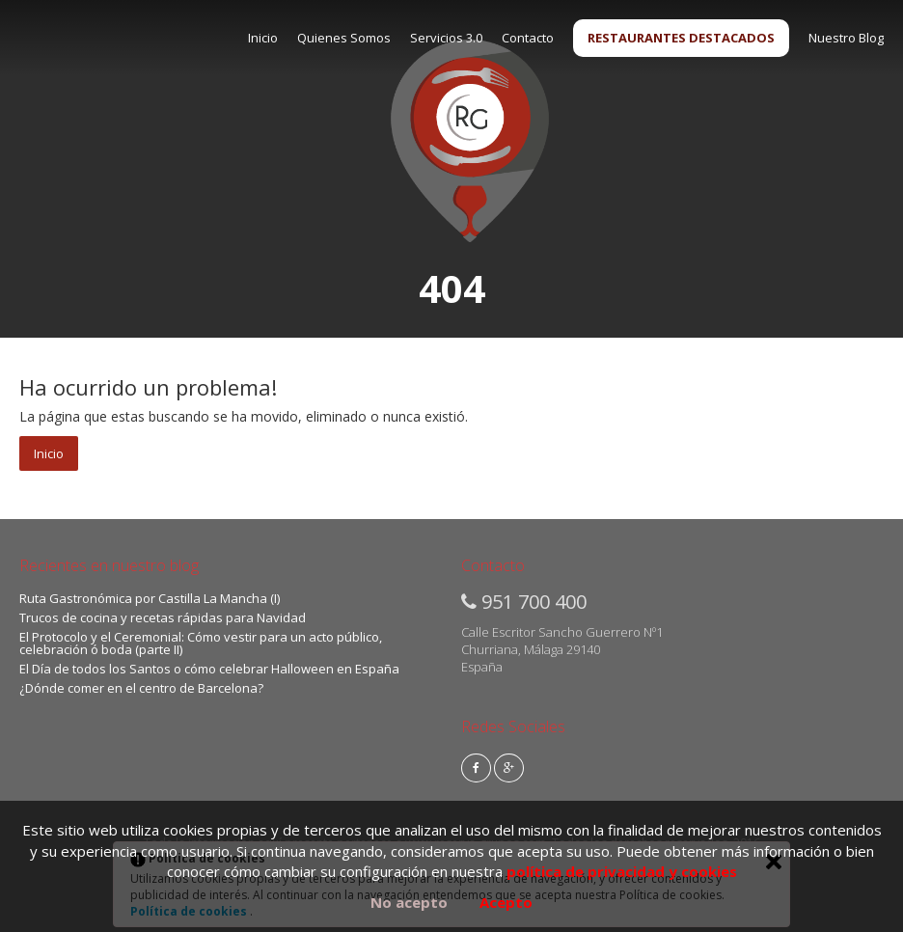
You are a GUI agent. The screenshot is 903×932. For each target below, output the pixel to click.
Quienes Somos (344, 37)
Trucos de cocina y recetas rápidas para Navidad (162, 617)
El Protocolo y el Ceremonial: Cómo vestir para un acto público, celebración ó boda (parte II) (200, 643)
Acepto (506, 902)
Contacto (528, 37)
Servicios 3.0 (446, 37)
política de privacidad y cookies (621, 871)
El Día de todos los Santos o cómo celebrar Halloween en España (209, 668)
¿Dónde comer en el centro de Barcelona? (141, 688)
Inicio (263, 37)
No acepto (409, 902)
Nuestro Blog (846, 37)
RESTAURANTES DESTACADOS (681, 37)
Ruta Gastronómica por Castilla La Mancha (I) (149, 598)
